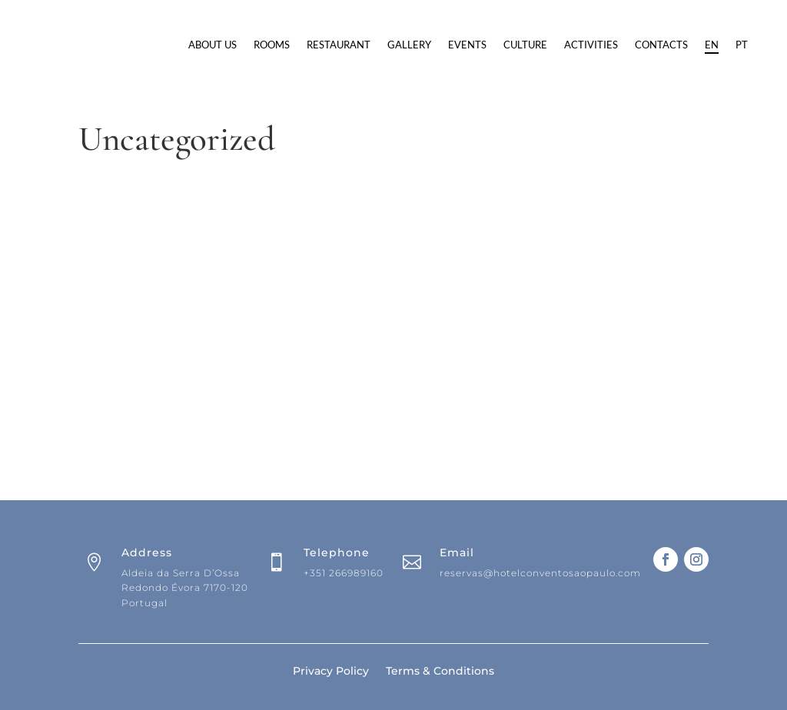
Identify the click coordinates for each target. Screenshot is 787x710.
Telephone (337, 627)
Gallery (501, 44)
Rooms (363, 44)
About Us (304, 44)
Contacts (306, 103)
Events (559, 44)
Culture (617, 44)
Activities (682, 44)
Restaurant (430, 44)
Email (457, 627)
